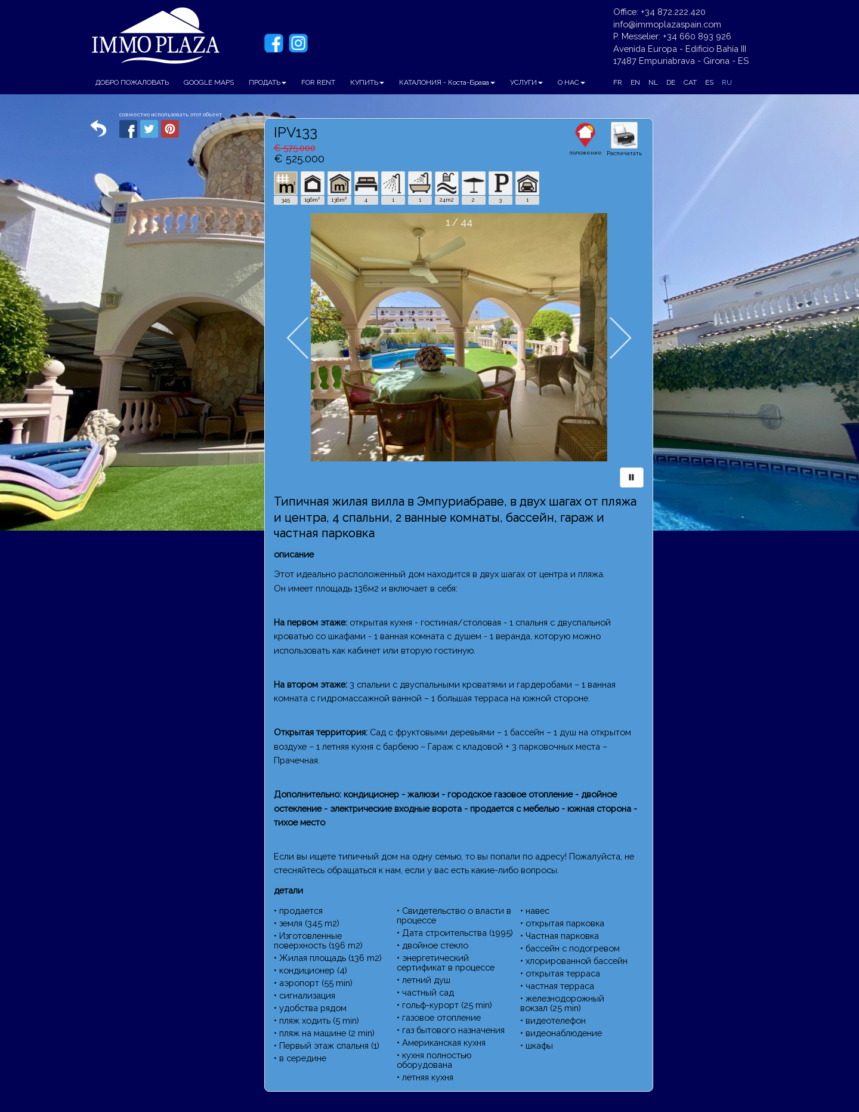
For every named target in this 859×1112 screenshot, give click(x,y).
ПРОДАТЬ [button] (267, 82)
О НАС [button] (571, 82)
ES (709, 82)
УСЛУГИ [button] (526, 82)
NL (653, 82)
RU (727, 82)
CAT (690, 82)
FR (617, 82)
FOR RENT (318, 82)
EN (635, 82)
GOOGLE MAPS (209, 82)
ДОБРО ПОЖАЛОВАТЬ (132, 82)
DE (670, 82)
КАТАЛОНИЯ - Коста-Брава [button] (447, 82)
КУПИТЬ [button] (367, 82)
